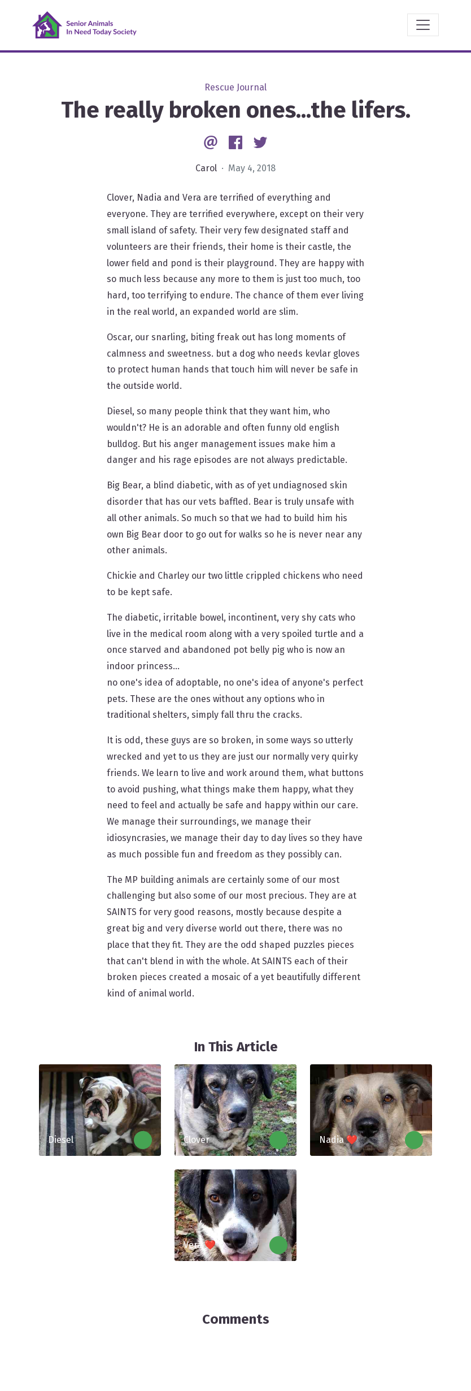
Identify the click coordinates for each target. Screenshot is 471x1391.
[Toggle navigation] (423, 25)
